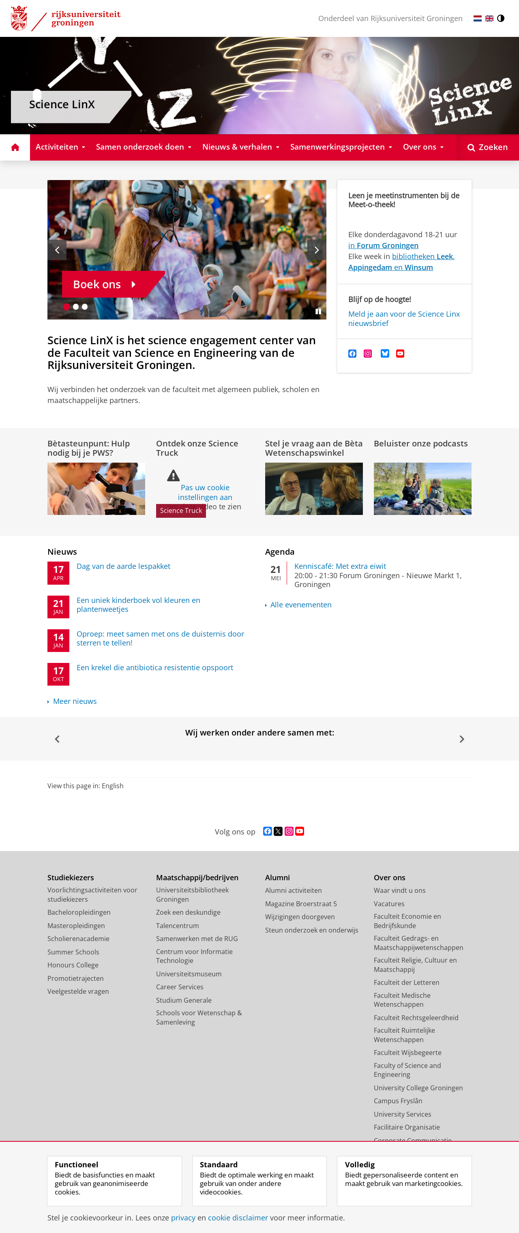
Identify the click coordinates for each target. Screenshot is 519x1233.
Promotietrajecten (75, 978)
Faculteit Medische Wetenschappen (402, 1000)
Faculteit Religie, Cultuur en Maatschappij (415, 965)
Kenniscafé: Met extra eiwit (340, 566)
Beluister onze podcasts (421, 443)
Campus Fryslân (398, 1100)
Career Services (180, 986)
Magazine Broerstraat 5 (301, 903)
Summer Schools (73, 952)
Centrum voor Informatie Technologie (194, 956)
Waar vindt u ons (400, 890)
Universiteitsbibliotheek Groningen (192, 895)
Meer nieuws (75, 701)
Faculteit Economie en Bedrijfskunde (407, 921)
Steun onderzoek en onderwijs (311, 930)
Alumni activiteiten (293, 890)
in (383, 245)
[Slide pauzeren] (318, 311)
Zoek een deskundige (188, 912)
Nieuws (62, 551)
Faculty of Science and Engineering (407, 1070)
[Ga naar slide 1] (66, 306)
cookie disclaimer (238, 1217)
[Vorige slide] (56, 250)
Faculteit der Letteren (407, 982)
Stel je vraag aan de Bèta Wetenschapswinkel (314, 447)
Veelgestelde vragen (78, 991)
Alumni (277, 877)
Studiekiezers (70, 877)
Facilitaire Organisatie (407, 1127)
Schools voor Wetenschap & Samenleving (199, 1017)
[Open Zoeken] (488, 147)
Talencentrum (177, 925)
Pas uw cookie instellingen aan (205, 492)
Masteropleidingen (76, 925)
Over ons (389, 877)
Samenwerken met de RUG (197, 938)
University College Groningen (418, 1087)
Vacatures (389, 903)
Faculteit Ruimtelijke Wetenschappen (404, 1035)
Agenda (280, 551)
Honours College (73, 965)
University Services (402, 1114)
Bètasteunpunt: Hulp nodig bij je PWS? (88, 447)
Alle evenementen (301, 604)
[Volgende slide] (316, 250)
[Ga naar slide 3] (85, 306)
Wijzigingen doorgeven (300, 916)
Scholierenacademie (78, 938)
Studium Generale (184, 1000)
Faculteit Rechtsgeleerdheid (416, 1017)
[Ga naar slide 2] (76, 306)
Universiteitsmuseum (189, 973)
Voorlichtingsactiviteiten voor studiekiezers (92, 895)
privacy (183, 1217)
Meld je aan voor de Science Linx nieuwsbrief (404, 318)
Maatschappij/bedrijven (197, 877)
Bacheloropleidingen (79, 912)
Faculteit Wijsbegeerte (408, 1052)
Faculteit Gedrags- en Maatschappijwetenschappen (418, 943)
